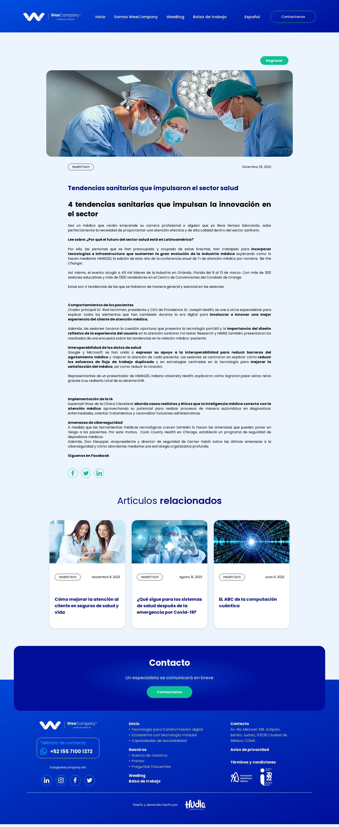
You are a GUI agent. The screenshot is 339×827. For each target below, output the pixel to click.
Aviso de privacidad (249, 749)
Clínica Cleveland (118, 403)
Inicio (100, 16)
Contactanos (293, 16)
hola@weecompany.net (68, 767)
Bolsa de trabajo (210, 16)
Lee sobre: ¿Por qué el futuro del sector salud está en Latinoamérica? (130, 239)
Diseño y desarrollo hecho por (155, 805)
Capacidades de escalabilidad (159, 740)
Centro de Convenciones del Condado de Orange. (199, 277)
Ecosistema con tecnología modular (164, 735)
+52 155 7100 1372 (71, 751)
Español (252, 16)
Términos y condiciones (253, 762)
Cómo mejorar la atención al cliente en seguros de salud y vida (87, 605)
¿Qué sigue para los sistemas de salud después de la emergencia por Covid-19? (169, 605)
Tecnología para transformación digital (167, 729)
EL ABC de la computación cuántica (248, 602)
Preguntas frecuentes (151, 766)
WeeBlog (175, 16)
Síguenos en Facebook (88, 455)
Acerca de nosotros (149, 755)
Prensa (138, 760)
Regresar (274, 60)
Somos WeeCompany (136, 16)
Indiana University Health (171, 375)
